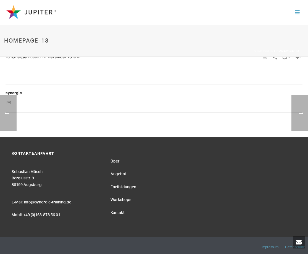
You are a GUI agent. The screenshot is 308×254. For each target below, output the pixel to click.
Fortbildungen (123, 186)
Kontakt (117, 212)
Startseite (263, 51)
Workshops (120, 199)
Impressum (270, 246)
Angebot (118, 173)
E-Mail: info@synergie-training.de (41, 201)
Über (115, 160)
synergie (14, 94)
